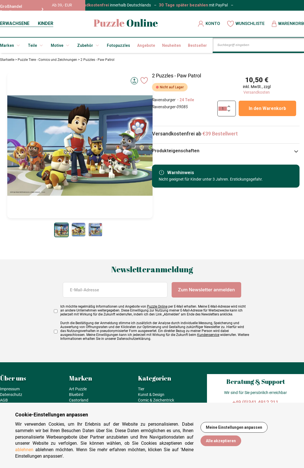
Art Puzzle (78, 389)
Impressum (10, 389)
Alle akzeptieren (221, 441)
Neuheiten (171, 45)
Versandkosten (256, 92)
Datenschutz (11, 394)
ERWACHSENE (14, 23)
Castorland (78, 400)
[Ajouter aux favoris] (144, 80)
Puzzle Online (157, 306)
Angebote (146, 45)
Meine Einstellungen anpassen (234, 427)
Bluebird (76, 394)
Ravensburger (164, 100)
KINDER (45, 23)
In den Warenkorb (267, 108)
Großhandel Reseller (21, 9)
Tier (141, 389)
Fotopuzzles (118, 45)
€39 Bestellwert (220, 134)
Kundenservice (208, 335)
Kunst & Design (151, 394)
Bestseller (197, 45)
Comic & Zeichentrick (156, 400)
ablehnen (24, 449)
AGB (4, 400)
